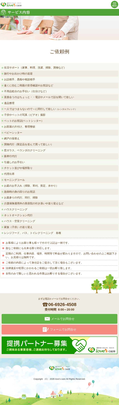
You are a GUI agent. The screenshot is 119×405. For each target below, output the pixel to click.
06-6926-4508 (62, 304)
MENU (114, 4)
